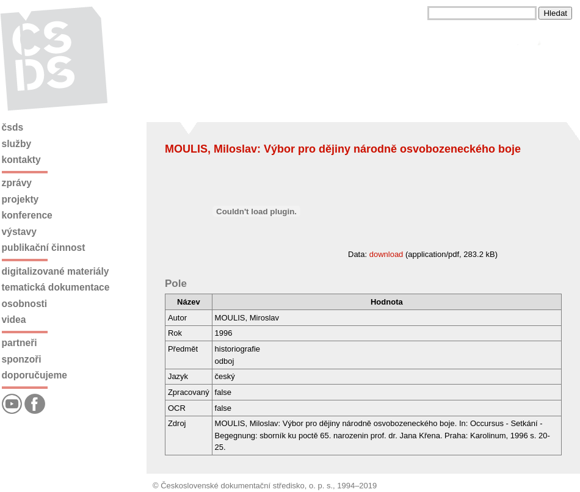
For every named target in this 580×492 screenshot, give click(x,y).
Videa (14, 319)
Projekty (20, 199)
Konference (27, 215)
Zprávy (17, 183)
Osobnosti (25, 303)
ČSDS (13, 127)
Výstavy (19, 231)
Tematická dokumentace (56, 287)
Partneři (19, 343)
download (386, 254)
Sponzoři (22, 359)
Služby (17, 144)
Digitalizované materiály (55, 271)
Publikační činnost (43, 247)
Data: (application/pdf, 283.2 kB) (331, 254)
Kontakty (21, 159)
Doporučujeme (34, 375)
